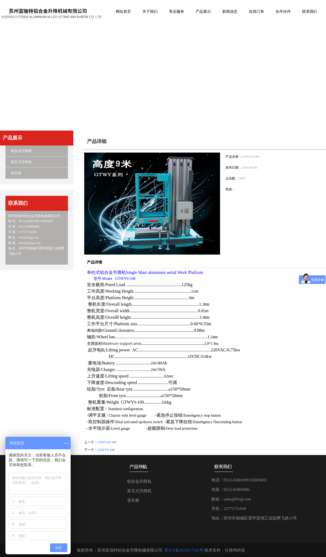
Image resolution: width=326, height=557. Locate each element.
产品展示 (12, 138)
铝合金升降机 (21, 151)
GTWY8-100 (106, 450)
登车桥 (16, 173)
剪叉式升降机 (21, 162)
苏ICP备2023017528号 (183, 550)
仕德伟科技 (235, 550)
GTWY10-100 (106, 442)
